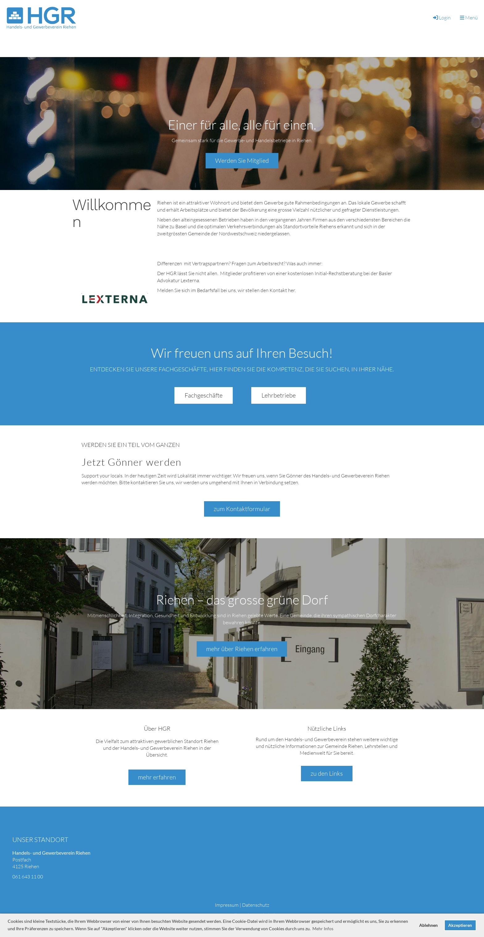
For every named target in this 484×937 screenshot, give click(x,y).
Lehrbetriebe (278, 395)
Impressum (227, 905)
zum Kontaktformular (242, 509)
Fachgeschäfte (204, 395)
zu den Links (327, 773)
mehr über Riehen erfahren (241, 649)
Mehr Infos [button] (322, 928)
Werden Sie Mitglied (242, 160)
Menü (469, 17)
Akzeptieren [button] (460, 925)
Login (441, 17)
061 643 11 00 (27, 876)
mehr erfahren (157, 777)
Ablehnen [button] (428, 925)
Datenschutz (255, 905)
